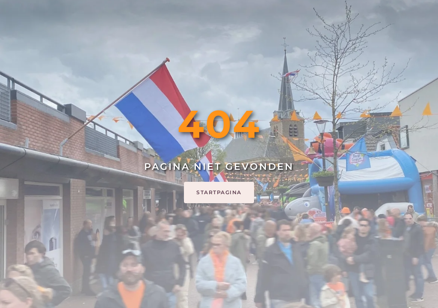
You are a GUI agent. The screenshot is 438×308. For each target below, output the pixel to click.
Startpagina (219, 192)
